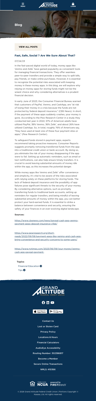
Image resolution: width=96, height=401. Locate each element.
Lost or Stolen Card (48, 326)
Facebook (43, 302)
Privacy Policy (48, 331)
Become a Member (48, 358)
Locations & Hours (48, 337)
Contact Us (48, 321)
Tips (20, 270)
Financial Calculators (48, 342)
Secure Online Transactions (48, 364)
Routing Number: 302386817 (48, 353)
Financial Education (28, 266)
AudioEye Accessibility (48, 348)
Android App (56, 312)
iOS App (40, 312)
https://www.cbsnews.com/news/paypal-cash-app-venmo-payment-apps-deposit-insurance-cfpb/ (46, 222)
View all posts (28, 46)
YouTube (52, 302)
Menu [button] (23, 5)
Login (73, 5)
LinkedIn (47, 302)
